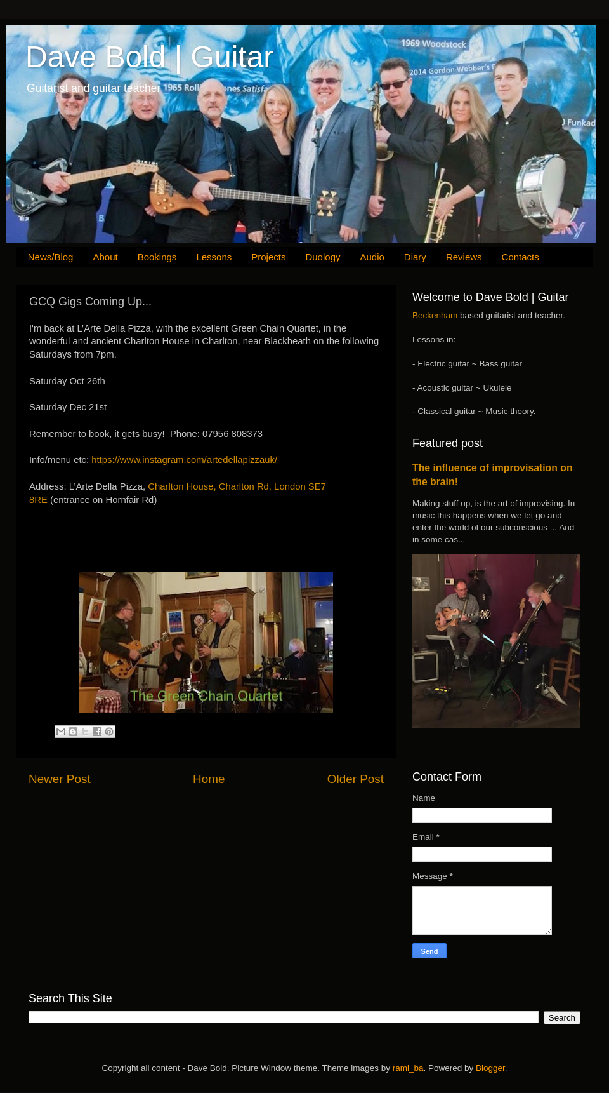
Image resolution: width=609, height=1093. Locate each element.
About (105, 256)
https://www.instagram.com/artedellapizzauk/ (184, 460)
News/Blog (51, 256)
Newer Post (60, 779)
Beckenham (434, 315)
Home (209, 779)
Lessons (214, 256)
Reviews (464, 256)
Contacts (520, 256)
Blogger (490, 1068)
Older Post (355, 779)
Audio (372, 256)
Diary (415, 256)
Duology (322, 256)
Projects (268, 256)
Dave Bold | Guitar (149, 57)
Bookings (157, 256)
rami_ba (408, 1068)
